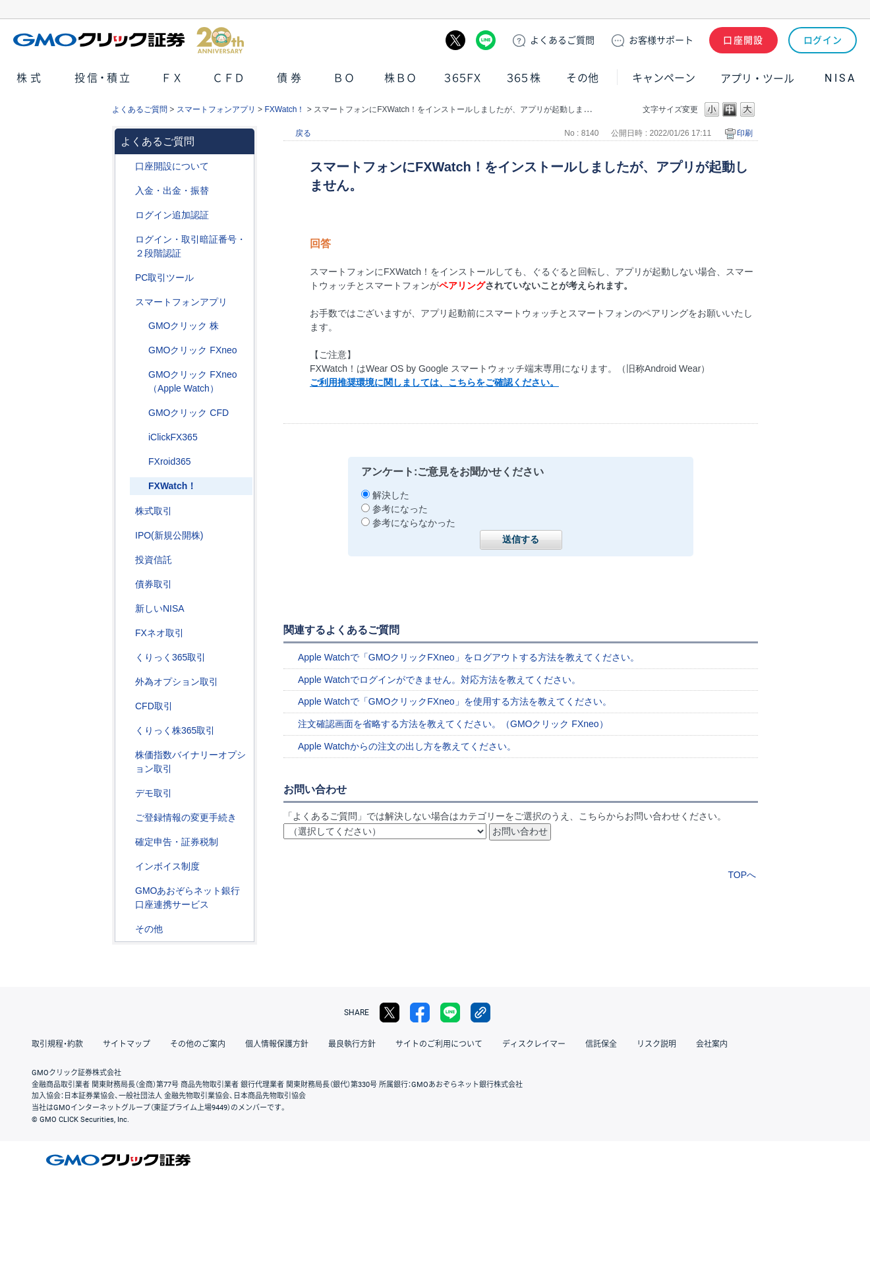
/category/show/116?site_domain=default (126, 560)
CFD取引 (154, 706)
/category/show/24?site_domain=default (126, 633)
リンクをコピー (480, 1012)
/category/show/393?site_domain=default (126, 609)
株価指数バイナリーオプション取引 (190, 762)
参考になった (400, 509)
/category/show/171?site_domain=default (139, 326)
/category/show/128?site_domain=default (126, 891)
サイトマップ (126, 1044)
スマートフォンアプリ (216, 109)
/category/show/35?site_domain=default (126, 657)
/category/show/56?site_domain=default (126, 818)
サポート (661, 40)
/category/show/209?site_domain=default (126, 793)
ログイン (822, 40)
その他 (582, 78)
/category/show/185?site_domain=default (139, 462)
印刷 (745, 133)
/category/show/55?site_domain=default (126, 191)
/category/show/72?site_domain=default (126, 511)
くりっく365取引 (170, 657)
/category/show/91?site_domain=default (126, 166)
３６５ (524, 78)
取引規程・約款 (57, 1044)
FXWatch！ (284, 109)
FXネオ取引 (159, 633)
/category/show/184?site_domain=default (139, 437)
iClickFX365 (173, 437)
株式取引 (153, 511)
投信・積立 (103, 78)
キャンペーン (663, 78)
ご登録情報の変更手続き (186, 817)
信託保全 (601, 1044)
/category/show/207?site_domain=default (126, 278)
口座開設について (172, 166)
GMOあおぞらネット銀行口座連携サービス (187, 897)
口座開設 (743, 40)
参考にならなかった (413, 522)
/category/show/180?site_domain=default (139, 413)
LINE (486, 40)
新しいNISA (160, 608)
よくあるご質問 (139, 109)
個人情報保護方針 (276, 1044)
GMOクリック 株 (183, 325)
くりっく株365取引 (175, 730)
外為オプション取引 (176, 681)
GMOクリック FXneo (192, 350)
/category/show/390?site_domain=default (126, 866)
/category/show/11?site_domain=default (126, 706)
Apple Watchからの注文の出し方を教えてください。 (407, 746)
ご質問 (562, 40)
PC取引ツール (164, 277)
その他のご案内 (197, 1044)
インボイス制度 (167, 866)
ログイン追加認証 (172, 215)
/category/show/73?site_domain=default (126, 536)
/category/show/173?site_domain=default (139, 350)
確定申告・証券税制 (176, 842)
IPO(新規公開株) (169, 535)
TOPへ (742, 874)
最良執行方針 (352, 1044)
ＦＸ (172, 78)
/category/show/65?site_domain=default (126, 682)
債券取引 (153, 584)
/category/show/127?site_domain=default (126, 842)
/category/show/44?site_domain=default (126, 929)
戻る (303, 133)
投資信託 (153, 559)
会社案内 (712, 1044)
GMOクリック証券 (128, 40)
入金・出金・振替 (172, 190)
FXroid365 (169, 461)
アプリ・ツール (757, 78)
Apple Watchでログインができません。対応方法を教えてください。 (439, 679)
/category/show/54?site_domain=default (126, 240)
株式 (30, 78)
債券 (290, 78)
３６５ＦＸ (462, 78)
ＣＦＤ (228, 78)
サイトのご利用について (438, 1044)
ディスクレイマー (534, 1044)
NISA (840, 78)
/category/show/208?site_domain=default (126, 302)
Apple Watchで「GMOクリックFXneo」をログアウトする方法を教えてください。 (468, 657)
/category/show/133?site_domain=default (126, 755)
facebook (420, 1012)
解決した (390, 495)
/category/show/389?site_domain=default (126, 584)
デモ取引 (153, 793)
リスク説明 (656, 1044)
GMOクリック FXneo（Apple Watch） (192, 381)
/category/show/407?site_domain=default (126, 731)
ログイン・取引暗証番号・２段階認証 (190, 246)
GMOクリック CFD (188, 412)
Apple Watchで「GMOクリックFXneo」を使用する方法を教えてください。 (455, 701)
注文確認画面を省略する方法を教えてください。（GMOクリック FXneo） (453, 724)
